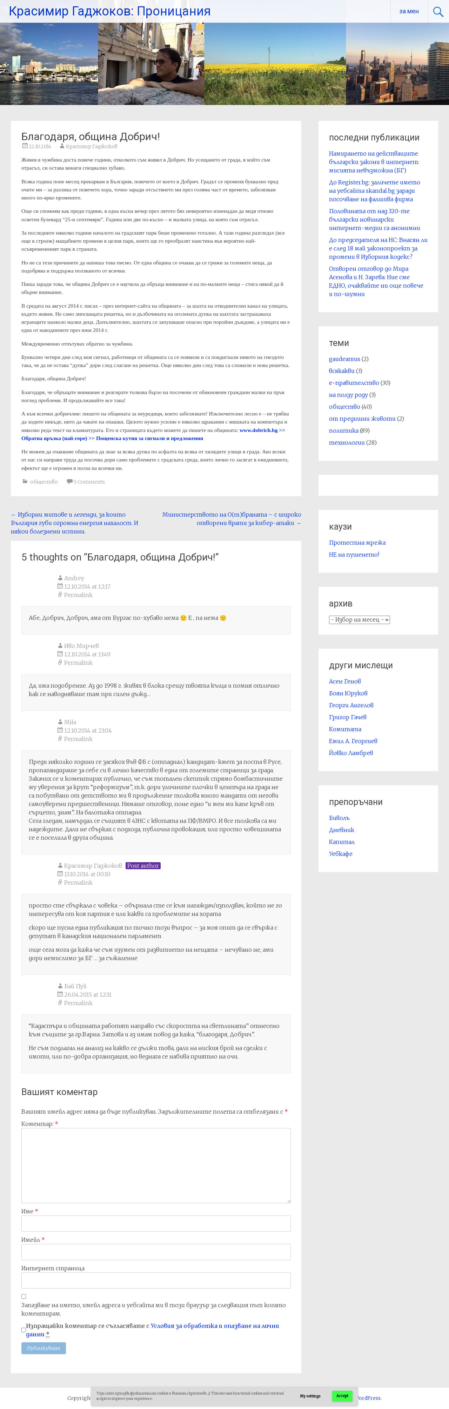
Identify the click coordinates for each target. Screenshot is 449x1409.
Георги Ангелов (351, 705)
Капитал (342, 841)
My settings (310, 1396)
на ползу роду (348, 394)
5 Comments (89, 482)
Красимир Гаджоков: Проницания (110, 11)
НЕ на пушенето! (354, 554)
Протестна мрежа (357, 542)
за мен (409, 11)
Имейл (33, 1239)
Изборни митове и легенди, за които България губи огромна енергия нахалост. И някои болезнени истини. (74, 523)
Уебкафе (341, 853)
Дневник (341, 829)
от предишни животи (362, 418)
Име (29, 1211)
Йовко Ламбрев (351, 752)
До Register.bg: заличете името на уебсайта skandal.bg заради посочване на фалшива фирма (374, 191)
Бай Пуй (75, 986)
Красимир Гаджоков (92, 146)
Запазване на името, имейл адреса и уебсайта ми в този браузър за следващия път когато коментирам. (153, 1309)
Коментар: (39, 1123)
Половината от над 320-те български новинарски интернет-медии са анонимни (374, 219)
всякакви (342, 370)
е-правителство (354, 382)
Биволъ (339, 817)
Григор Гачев (348, 717)
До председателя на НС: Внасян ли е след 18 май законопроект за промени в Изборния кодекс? (378, 248)
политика (343, 430)
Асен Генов (345, 681)
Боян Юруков (348, 693)
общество (44, 482)
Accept (342, 1396)
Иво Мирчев (81, 645)
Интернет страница (53, 1268)
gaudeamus (344, 358)
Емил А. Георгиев (353, 741)
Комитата (345, 729)
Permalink (78, 594)
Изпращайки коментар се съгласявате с (152, 1330)
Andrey (74, 578)
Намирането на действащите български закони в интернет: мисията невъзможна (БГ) (374, 162)
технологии (347, 442)
